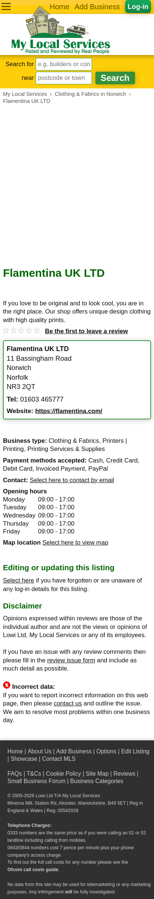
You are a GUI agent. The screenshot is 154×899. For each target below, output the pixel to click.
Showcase (23, 759)
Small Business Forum (36, 781)
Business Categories (96, 781)
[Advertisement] (77, 185)
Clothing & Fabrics (74, 440)
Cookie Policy (63, 773)
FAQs (14, 773)
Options (106, 751)
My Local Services (81, 795)
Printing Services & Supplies (66, 448)
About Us (39, 751)
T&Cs (34, 773)
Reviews (124, 773)
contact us (68, 703)
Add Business (97, 7)
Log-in (138, 6)
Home (59, 7)
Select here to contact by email (72, 480)
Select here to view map (75, 542)
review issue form (71, 660)
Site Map (97, 773)
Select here (18, 580)
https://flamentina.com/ (68, 411)
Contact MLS (58, 759)
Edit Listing (135, 751)
